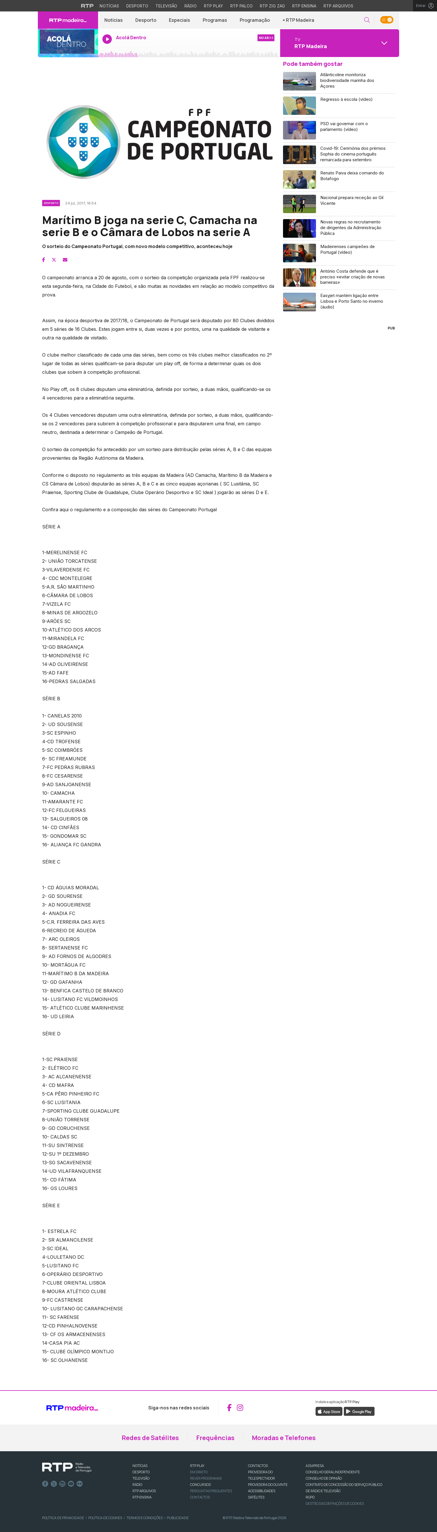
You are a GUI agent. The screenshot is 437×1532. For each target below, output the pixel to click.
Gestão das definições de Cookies (335, 1503)
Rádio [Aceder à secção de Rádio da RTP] (190, 5)
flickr (80, 1484)
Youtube (71, 1484)
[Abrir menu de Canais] (339, 43)
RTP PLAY (197, 1465)
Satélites (256, 1497)
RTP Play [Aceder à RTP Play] (213, 5)
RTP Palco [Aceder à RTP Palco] (241, 5)
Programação (255, 20)
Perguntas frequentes (211, 1490)
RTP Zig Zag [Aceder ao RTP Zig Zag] (272, 5)
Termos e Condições (144, 1517)
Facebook (45, 1484)
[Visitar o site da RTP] (87, 5)
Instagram (62, 1484)
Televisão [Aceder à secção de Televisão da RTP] (166, 5)
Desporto (145, 20)
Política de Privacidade (63, 1517)
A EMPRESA (315, 1465)
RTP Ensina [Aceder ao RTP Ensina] (304, 5)
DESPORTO (141, 1472)
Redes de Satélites (150, 1437)
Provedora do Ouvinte (268, 1484)
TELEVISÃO (140, 1478)
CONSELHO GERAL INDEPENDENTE (333, 1472)
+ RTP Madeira (298, 20)
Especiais (179, 20)
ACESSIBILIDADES (261, 1490)
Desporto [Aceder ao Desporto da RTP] (137, 5)
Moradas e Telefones (284, 1437)
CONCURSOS (200, 1484)
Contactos (200, 1497)
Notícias (113, 20)
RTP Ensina (141, 1497)
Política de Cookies (105, 1517)
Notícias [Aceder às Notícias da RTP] (109, 5)
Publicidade (178, 1517)
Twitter (54, 1484)
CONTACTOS (258, 1465)
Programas (215, 20)
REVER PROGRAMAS (206, 1478)
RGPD (310, 1497)
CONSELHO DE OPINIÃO (324, 1478)
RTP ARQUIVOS (144, 1490)
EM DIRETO (199, 1472)
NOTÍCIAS (139, 1465)
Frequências (215, 1437)
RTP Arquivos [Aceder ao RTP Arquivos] (338, 5)
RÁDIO (137, 1484)
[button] (367, 20)
